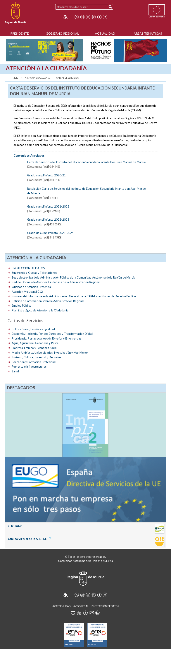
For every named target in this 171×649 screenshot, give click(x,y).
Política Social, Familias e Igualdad (33, 329)
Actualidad (105, 33)
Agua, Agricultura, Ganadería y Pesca (35, 343)
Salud (15, 371)
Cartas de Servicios (67, 78)
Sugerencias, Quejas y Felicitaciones (34, 272)
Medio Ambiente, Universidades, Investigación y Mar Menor (50, 352)
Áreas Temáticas (148, 33)
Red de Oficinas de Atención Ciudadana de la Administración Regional (56, 282)
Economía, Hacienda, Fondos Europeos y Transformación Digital (52, 333)
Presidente (19, 33)
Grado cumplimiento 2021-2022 (48, 206)
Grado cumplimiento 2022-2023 (48, 219)
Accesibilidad (61, 606)
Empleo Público (21, 305)
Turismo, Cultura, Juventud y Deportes (36, 357)
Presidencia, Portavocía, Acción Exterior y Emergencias (46, 338)
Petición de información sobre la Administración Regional (48, 301)
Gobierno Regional (62, 33)
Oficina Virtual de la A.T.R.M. (30, 539)
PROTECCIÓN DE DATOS (28, 268)
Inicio (15, 78)
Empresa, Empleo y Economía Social (34, 348)
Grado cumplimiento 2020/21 (46, 175)
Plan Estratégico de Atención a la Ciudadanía (40, 310)
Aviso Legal (81, 606)
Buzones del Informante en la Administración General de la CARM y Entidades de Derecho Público (74, 296)
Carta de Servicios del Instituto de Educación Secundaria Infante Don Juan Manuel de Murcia (86, 162)
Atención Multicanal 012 (27, 291)
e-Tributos (15, 526)
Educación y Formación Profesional (34, 362)
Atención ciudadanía (37, 78)
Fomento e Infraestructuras (29, 366)
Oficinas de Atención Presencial (32, 287)
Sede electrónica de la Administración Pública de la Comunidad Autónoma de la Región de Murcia (73, 277)
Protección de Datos (105, 606)
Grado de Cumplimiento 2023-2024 (50, 233)
